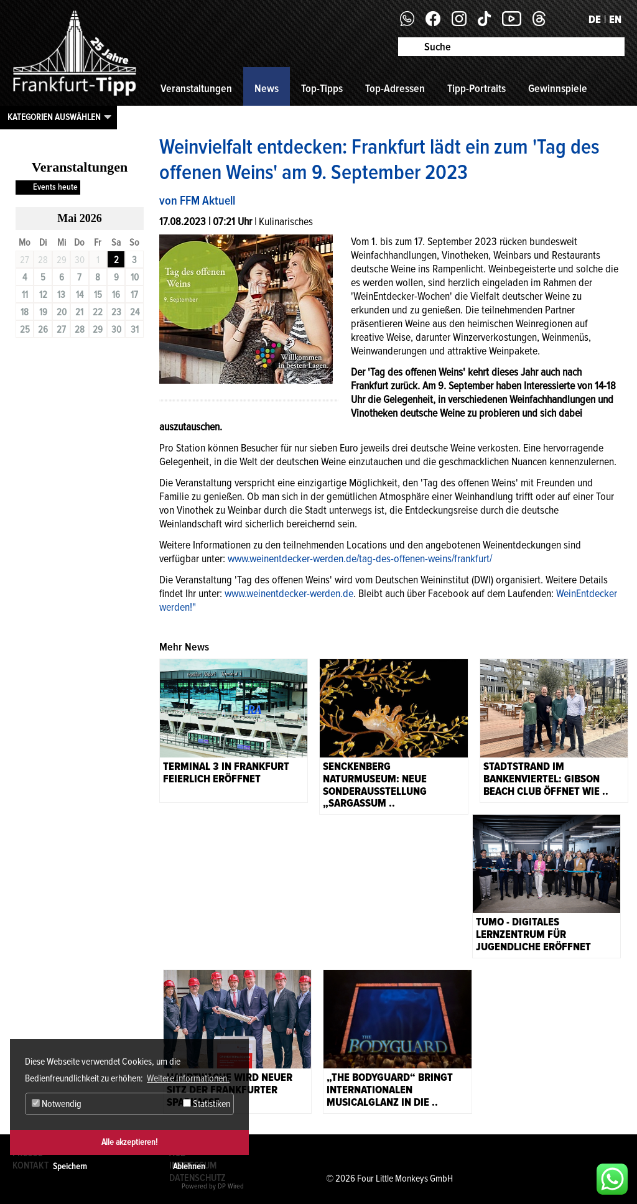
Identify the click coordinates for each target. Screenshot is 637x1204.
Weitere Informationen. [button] (188, 1078)
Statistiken (206, 1104)
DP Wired (231, 1186)
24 (134, 312)
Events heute (55, 187)
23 (116, 312)
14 (79, 295)
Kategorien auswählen (54, 117)
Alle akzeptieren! (129, 1142)
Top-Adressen (395, 88)
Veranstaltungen (196, 88)
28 (80, 329)
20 (62, 312)
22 (98, 312)
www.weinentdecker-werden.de (289, 593)
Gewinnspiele (557, 88)
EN (615, 19)
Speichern (70, 1166)
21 (79, 312)
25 (25, 329)
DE (594, 19)
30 (116, 329)
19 (43, 312)
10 (135, 277)
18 (25, 312)
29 (98, 329)
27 (61, 329)
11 (25, 295)
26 (43, 329)
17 (134, 295)
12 (43, 295)
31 (135, 329)
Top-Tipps (322, 88)
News (266, 88)
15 (98, 295)
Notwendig (56, 1104)
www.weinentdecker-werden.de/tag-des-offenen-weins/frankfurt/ (360, 558)
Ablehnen (189, 1166)
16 (116, 295)
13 (61, 295)
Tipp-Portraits (476, 88)
